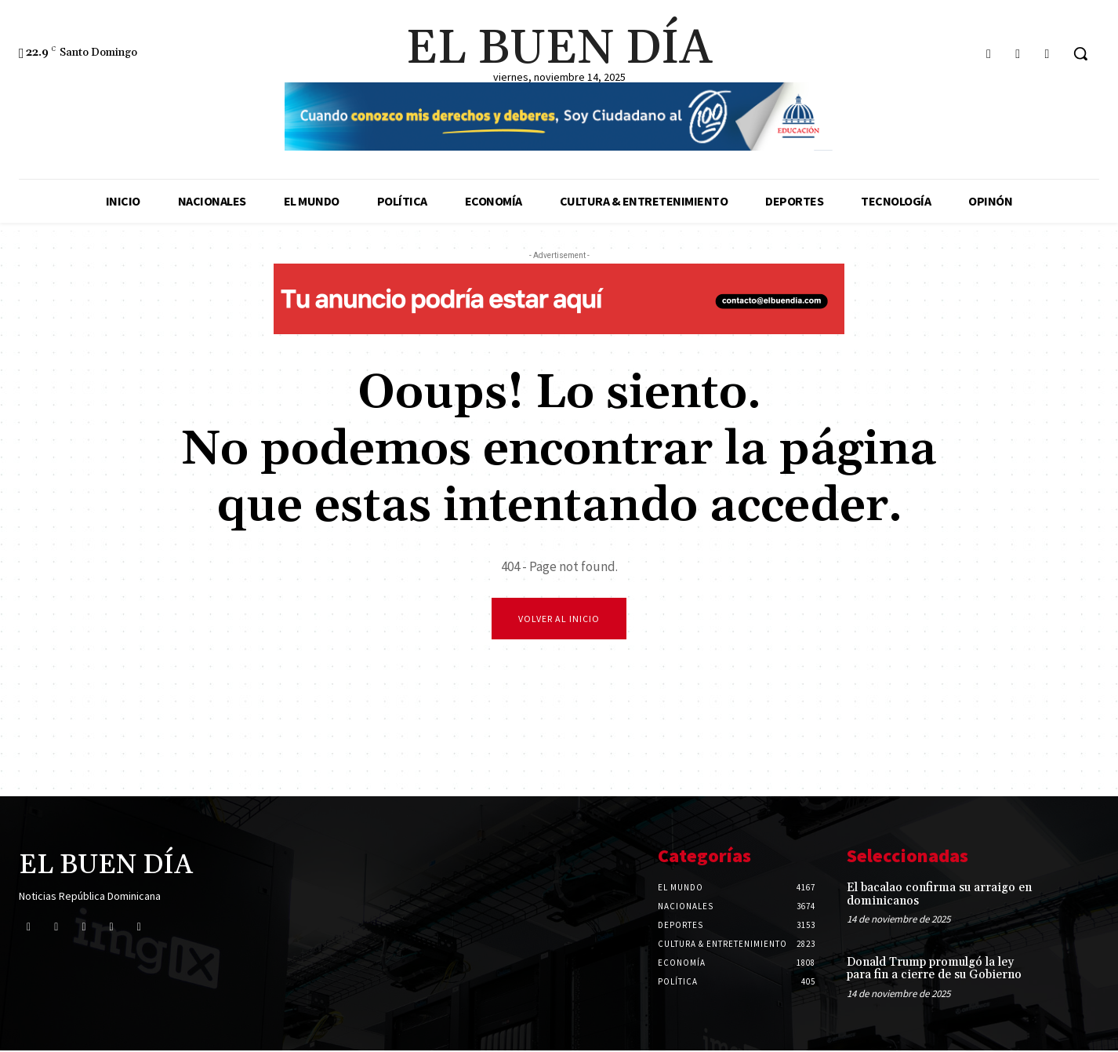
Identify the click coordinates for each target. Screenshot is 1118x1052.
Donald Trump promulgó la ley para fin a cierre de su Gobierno (934, 970)
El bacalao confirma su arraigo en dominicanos (939, 896)
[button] (1080, 53)
